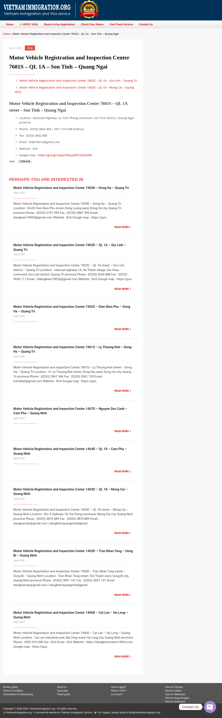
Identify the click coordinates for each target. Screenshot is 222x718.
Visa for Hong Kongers (177, 698)
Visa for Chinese (174, 687)
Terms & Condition (13, 690)
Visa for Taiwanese (175, 694)
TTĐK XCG (25, 161)
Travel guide (63, 694)
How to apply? (118, 687)
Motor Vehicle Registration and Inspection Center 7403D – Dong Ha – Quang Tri (71, 188)
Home (6, 33)
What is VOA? (118, 690)
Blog (30, 48)
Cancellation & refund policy (18, 694)
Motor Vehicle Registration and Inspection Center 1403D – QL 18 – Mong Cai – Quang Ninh (74, 89)
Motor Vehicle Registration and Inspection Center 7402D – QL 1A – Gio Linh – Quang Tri (76, 80)
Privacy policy (10, 687)
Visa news (62, 690)
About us (61, 687)
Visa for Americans (175, 701)
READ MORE (122, 227)
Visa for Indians (173, 690)
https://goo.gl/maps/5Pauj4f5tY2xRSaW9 (65, 155)
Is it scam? (117, 694)
